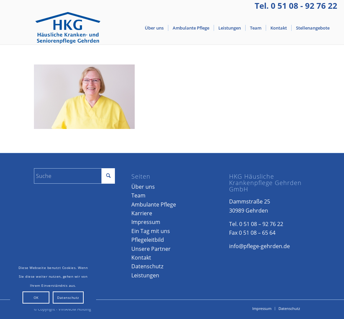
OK (36, 297)
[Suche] (74, 176)
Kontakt (141, 257)
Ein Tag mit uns (150, 231)
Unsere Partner (151, 249)
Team (138, 195)
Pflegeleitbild (147, 239)
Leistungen (145, 275)
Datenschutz (147, 266)
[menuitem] (154, 27)
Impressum (145, 222)
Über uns (143, 186)
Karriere (141, 213)
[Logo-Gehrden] (68, 27)
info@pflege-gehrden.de (259, 246)
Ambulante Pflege (153, 204)
